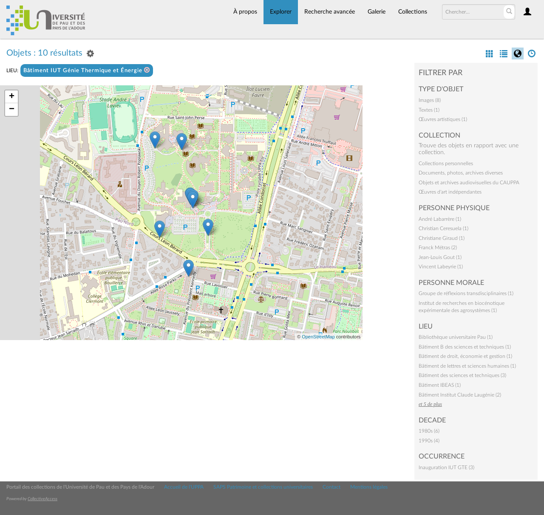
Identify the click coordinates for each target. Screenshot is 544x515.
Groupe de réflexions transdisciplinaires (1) (466, 293)
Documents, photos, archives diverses (461, 172)
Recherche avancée (329, 12)
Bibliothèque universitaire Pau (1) (456, 337)
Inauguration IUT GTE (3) (446, 467)
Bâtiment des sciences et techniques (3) (462, 375)
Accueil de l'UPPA (184, 487)
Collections (412, 12)
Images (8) (430, 100)
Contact (331, 487)
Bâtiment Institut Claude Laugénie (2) (460, 394)
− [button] (11, 109)
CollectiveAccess (42, 499)
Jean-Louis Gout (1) (440, 257)
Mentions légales (369, 487)
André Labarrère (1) (440, 219)
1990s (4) (429, 440)
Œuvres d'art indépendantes (450, 191)
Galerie (376, 12)
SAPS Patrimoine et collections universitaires (263, 487)
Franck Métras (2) (438, 247)
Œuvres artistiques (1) (443, 119)
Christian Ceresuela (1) (443, 228)
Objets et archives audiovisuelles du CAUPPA (469, 182)
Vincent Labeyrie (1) (441, 266)
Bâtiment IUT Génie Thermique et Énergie (86, 70)
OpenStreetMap (318, 336)
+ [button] (11, 96)
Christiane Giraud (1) (442, 238)
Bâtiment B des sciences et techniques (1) (465, 346)
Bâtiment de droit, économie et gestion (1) (465, 356)
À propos (245, 12)
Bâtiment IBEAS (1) (440, 385)
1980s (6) (429, 430)
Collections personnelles (446, 163)
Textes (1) (429, 110)
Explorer (281, 12)
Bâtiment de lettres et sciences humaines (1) (467, 366)
